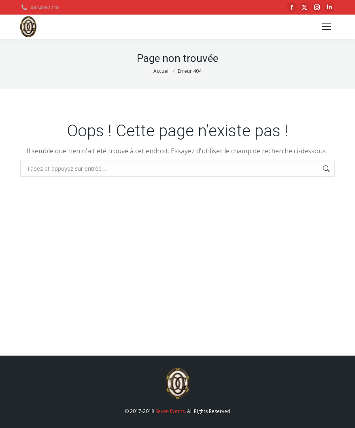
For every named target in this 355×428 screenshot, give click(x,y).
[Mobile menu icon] (327, 27)
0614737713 (39, 7)
